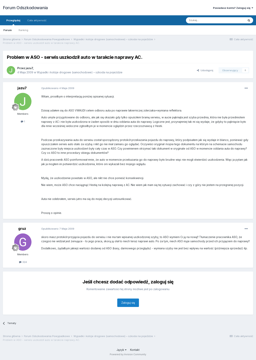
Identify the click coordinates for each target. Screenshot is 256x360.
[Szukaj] (206, 20)
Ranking (23, 30)
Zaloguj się (128, 302)
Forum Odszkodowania (25, 7)
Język (121, 349)
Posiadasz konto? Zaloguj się (233, 7)
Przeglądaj (13, 22)
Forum (7, 30)
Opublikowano (57, 88)
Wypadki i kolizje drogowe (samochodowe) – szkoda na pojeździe (79, 72)
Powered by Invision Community (128, 354)
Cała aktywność (36, 20)
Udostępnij (205, 70)
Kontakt (135, 349)
